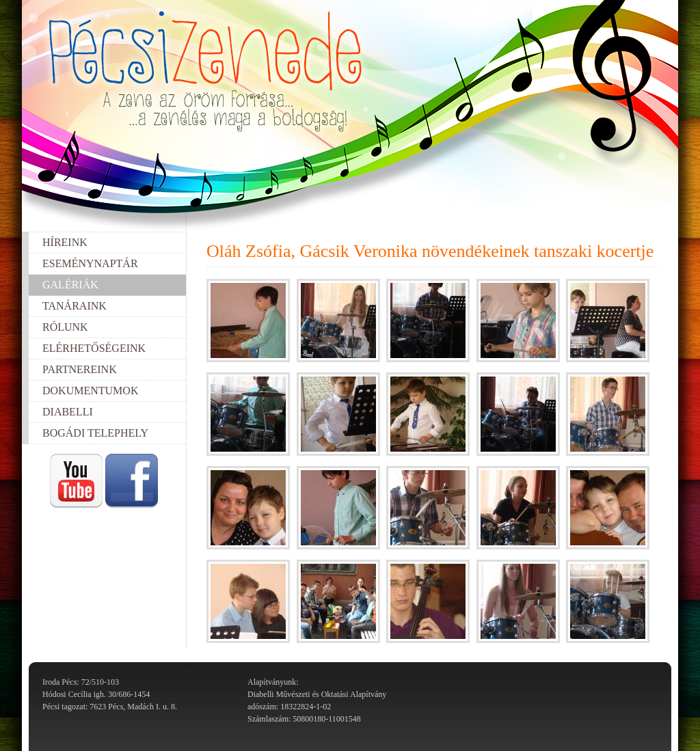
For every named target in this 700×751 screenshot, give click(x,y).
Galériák (70, 284)
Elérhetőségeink (94, 348)
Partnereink (79, 369)
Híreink (65, 242)
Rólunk (65, 327)
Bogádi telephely (95, 433)
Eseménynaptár (90, 263)
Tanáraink (74, 306)
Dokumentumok (90, 390)
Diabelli (67, 412)
